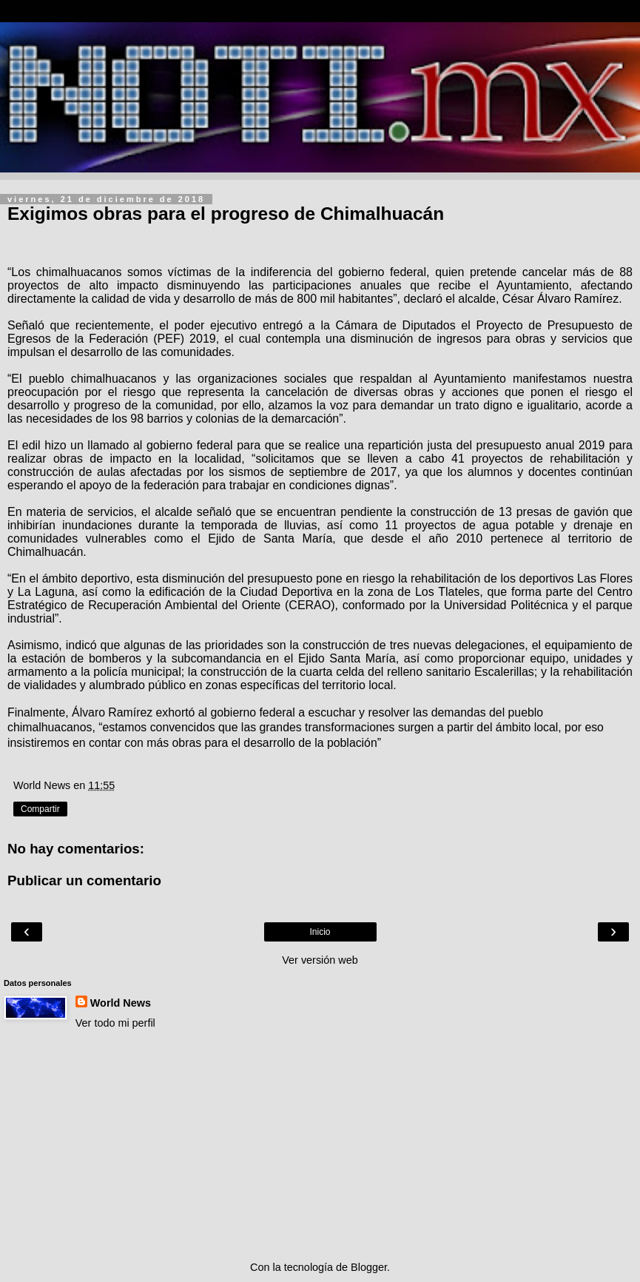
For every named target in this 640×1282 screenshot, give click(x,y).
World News (120, 1003)
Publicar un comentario (84, 880)
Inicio (319, 932)
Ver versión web (319, 960)
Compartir (40, 809)
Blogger (369, 1267)
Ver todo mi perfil (115, 1023)
